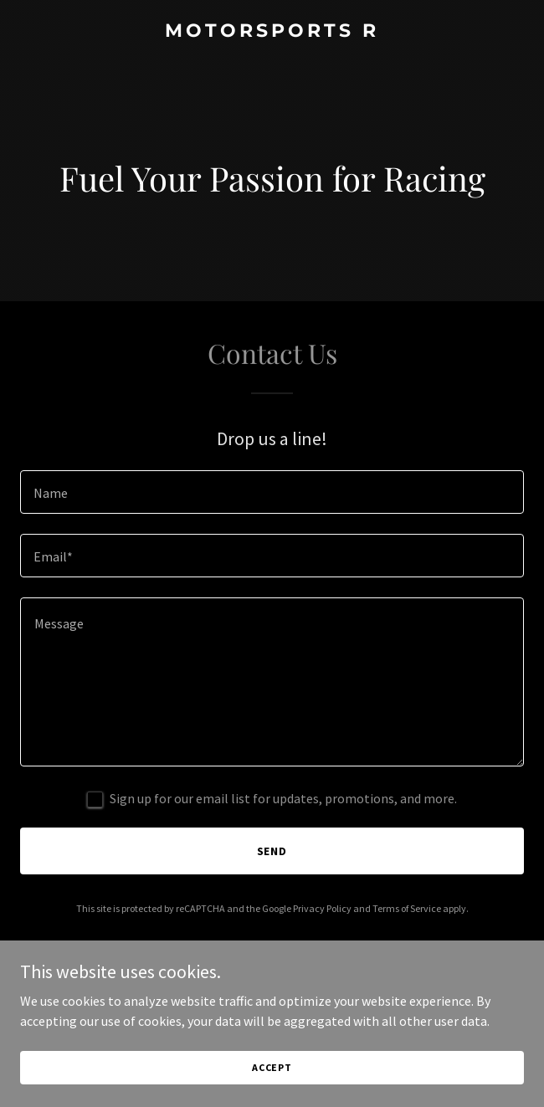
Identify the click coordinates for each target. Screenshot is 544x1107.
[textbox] (272, 492)
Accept (272, 1067)
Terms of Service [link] (406, 908)
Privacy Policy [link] (322, 908)
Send (272, 850)
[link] (272, 31)
